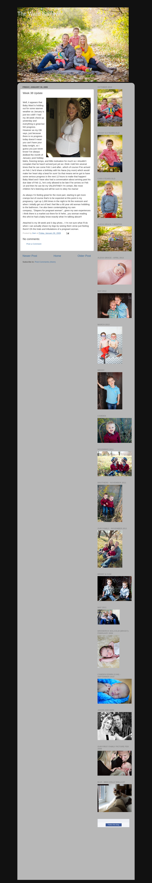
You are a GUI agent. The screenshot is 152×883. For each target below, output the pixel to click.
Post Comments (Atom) (45, 262)
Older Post (84, 255)
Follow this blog (113, 825)
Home (57, 255)
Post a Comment (33, 244)
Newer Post (30, 255)
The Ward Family (37, 14)
